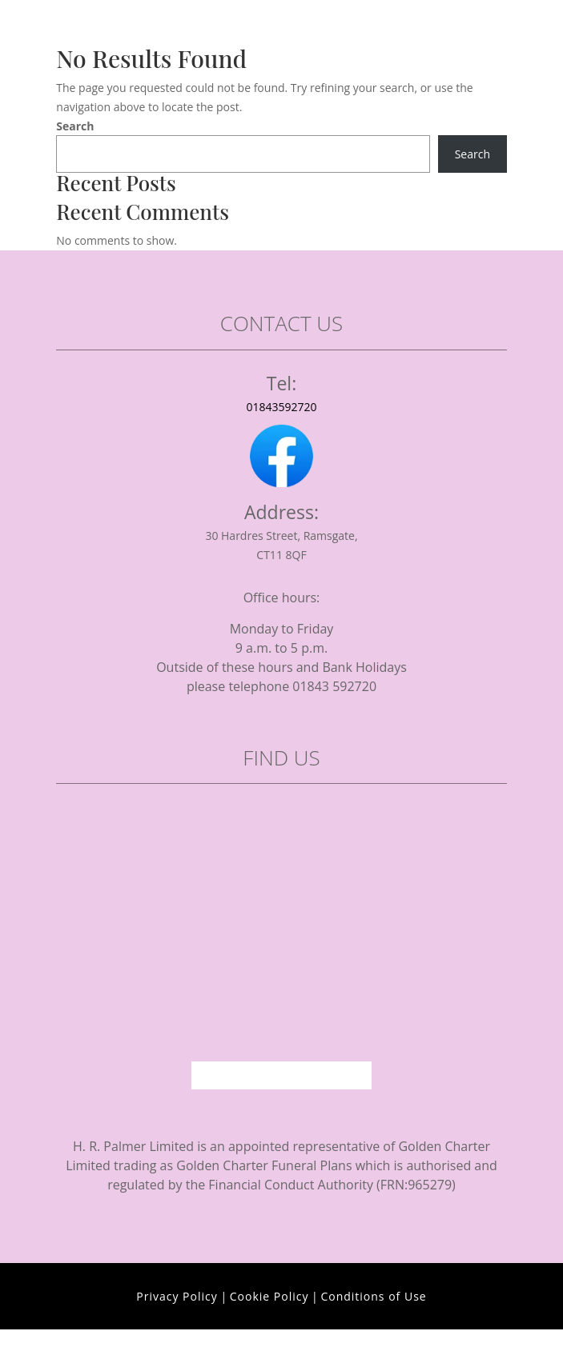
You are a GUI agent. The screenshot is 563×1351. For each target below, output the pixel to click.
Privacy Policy (176, 1296)
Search (75, 126)
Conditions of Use (373, 1296)
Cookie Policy (269, 1296)
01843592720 (281, 406)
